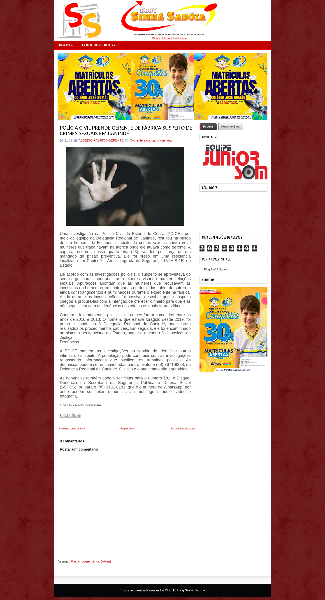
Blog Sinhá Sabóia (191, 590)
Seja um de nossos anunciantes (100, 45)
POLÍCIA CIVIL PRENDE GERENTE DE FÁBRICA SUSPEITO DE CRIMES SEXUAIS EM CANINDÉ (126, 130)
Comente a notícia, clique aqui (151, 140)
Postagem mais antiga (182, 428)
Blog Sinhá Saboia (216, 269)
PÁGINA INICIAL (66, 45)
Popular (208, 126)
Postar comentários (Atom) (91, 561)
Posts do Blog (230, 126)
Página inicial (127, 428)
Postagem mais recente (72, 428)
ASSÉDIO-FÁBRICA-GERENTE (101, 140)
